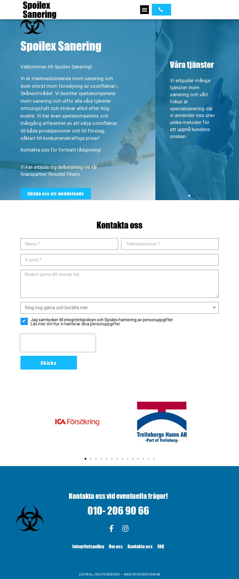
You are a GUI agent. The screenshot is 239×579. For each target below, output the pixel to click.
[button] (144, 9)
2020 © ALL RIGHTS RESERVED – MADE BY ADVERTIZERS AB (119, 574)
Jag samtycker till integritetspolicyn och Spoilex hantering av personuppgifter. (96, 322)
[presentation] (57, 343)
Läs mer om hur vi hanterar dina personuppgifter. (76, 324)
